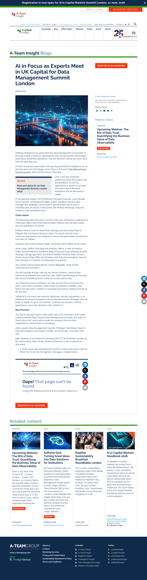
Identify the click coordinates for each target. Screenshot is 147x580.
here (59, 352)
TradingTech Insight (49, 24)
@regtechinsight (118, 553)
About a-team (94, 9)
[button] (73, 3)
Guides (90, 29)
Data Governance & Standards (105, 100)
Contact (45, 549)
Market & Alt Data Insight (30, 24)
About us (46, 545)
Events (98, 29)
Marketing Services (125, 9)
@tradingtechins (118, 556)
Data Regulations (114, 102)
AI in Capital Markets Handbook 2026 (120, 454)
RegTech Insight (86, 24)
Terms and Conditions (52, 562)
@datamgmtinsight (119, 559)
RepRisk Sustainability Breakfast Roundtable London (88, 457)
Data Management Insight (68, 24)
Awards (108, 29)
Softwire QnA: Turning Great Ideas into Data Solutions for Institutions (57, 457)
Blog (56, 29)
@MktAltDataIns (117, 562)
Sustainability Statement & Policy (57, 558)
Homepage (46, 29)
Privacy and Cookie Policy (53, 555)
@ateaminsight (117, 549)
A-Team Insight (84, 553)
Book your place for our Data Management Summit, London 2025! (32, 189)
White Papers (66, 29)
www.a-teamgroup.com (20, 553)
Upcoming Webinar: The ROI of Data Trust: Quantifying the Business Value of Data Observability (113, 136)
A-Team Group (84, 549)
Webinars (79, 29)
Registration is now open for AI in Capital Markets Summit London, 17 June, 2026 (73, 2)
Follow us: (120, 24)
